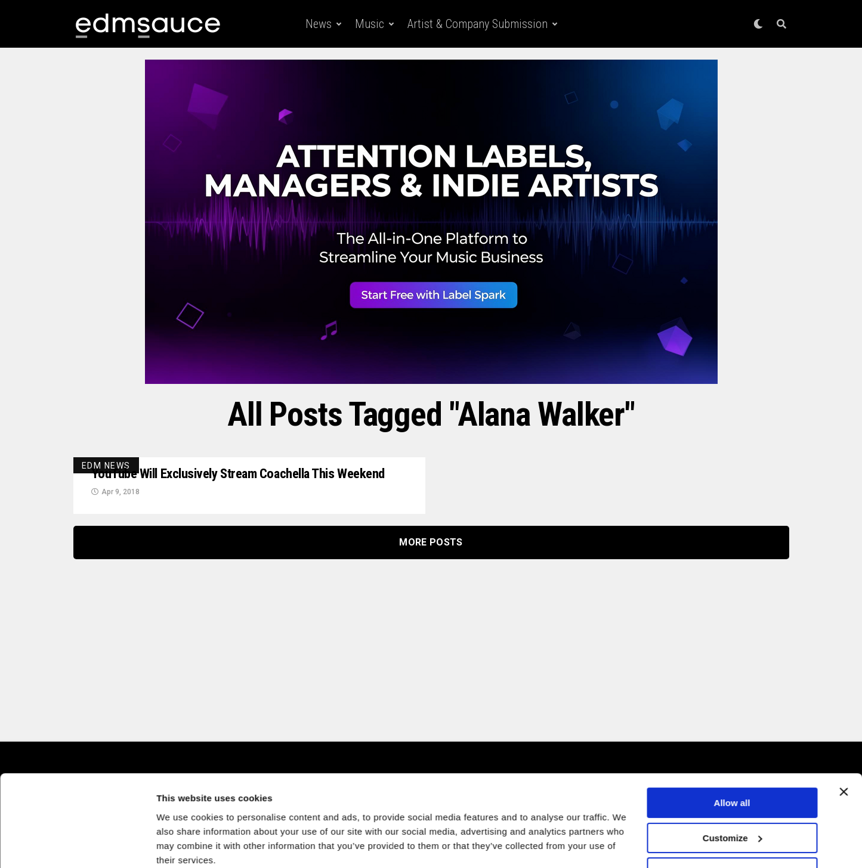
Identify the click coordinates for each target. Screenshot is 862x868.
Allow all (732, 755)
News (318, 24)
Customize (732, 790)
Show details (184, 844)
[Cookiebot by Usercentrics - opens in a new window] (77, 845)
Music (369, 24)
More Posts (430, 559)
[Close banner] (843, 744)
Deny (732, 825)
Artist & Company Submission (477, 24)
